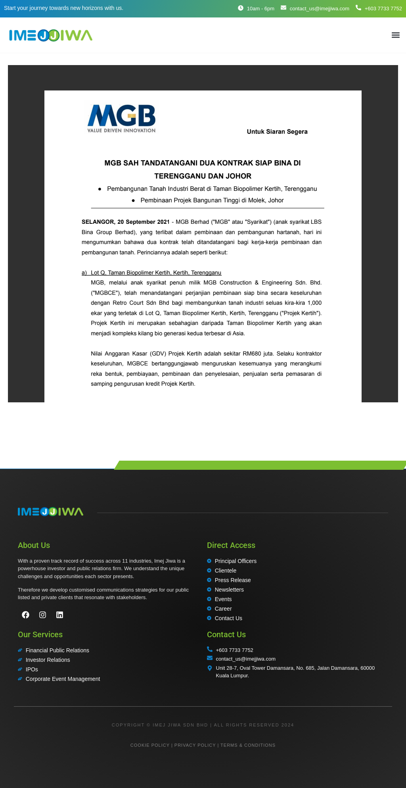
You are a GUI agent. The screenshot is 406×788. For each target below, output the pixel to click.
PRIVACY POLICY (195, 745)
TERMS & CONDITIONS (248, 745)
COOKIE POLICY (150, 745)
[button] (395, 35)
